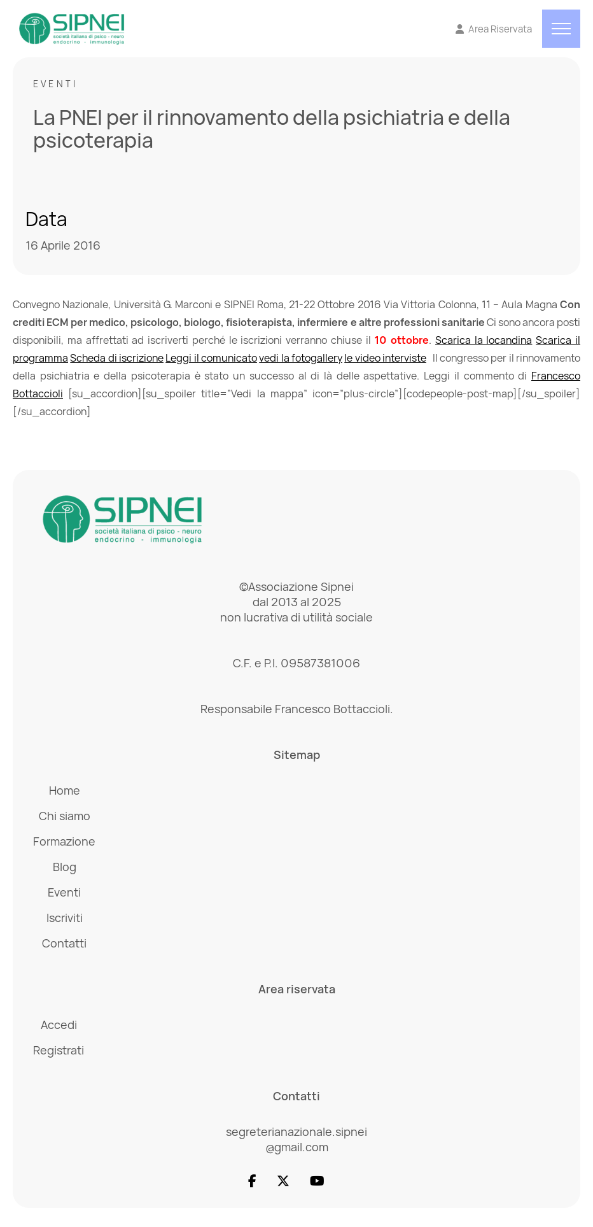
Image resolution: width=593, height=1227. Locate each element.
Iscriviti (64, 917)
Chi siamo (64, 815)
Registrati (58, 1050)
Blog (64, 866)
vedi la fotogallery (300, 358)
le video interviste (385, 358)
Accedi (59, 1024)
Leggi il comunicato (211, 358)
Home (64, 790)
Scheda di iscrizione (117, 358)
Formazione (64, 841)
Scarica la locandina (484, 340)
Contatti (64, 943)
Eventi (55, 84)
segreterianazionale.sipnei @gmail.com (296, 1139)
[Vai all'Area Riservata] (494, 29)
